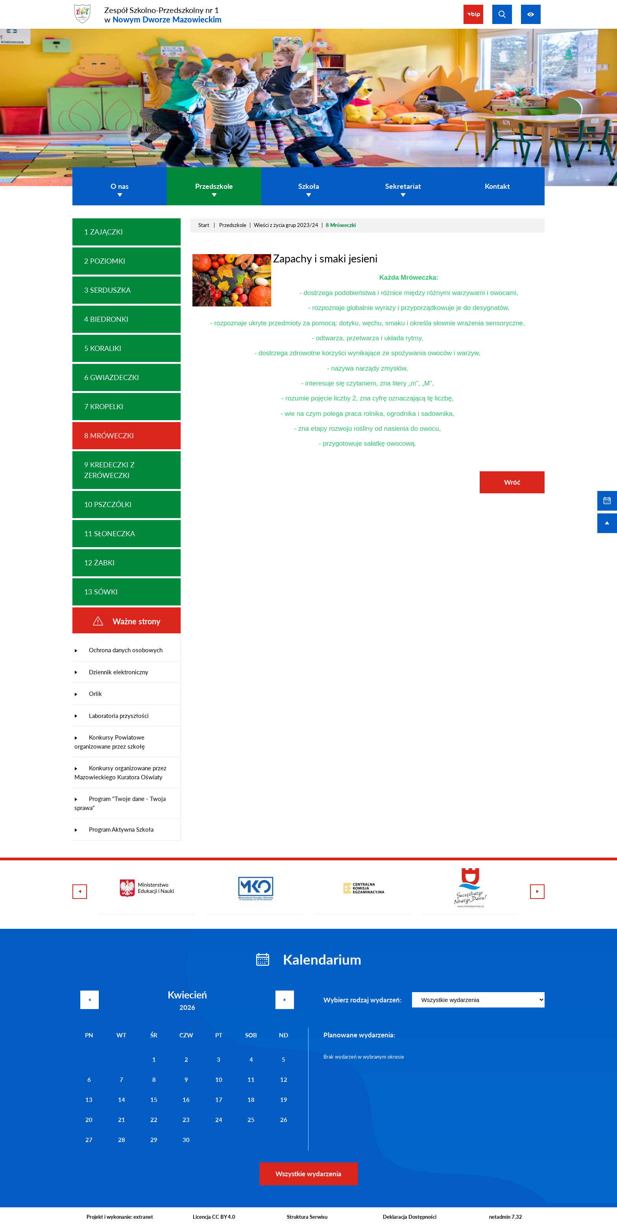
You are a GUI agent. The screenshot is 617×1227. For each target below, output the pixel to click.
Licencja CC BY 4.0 (214, 1217)
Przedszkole (232, 225)
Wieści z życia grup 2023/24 (286, 225)
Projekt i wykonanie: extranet (120, 1217)
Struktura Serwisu (307, 1217)
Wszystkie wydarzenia (308, 1174)
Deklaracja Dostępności (409, 1217)
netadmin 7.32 (505, 1217)
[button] (231, 304)
